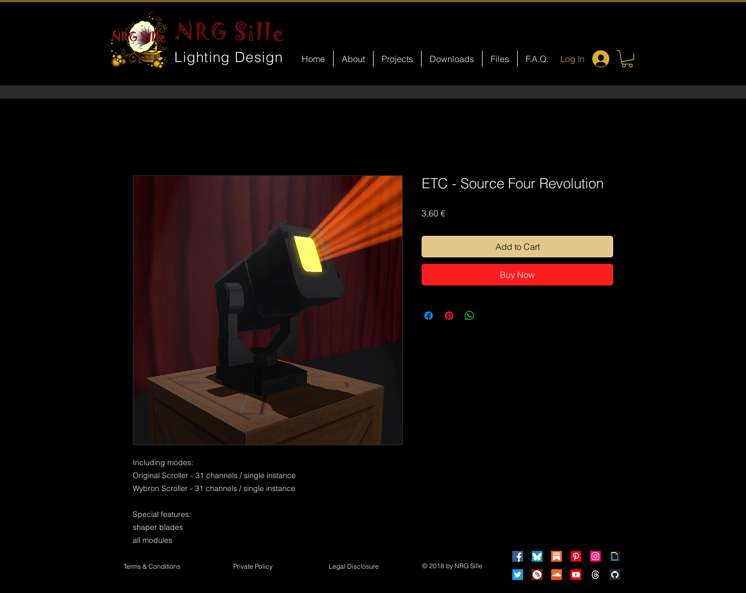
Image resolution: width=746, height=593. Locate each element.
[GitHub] (614, 574)
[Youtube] (576, 574)
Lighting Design (228, 57)
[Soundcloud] (556, 574)
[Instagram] (595, 556)
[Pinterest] (576, 556)
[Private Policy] (252, 567)
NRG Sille (230, 31)
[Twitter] (517, 574)
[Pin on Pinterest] (449, 315)
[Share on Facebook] (428, 315)
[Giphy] (614, 556)
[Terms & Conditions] (151, 567)
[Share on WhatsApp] (469, 315)
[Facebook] (517, 556)
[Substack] (556, 556)
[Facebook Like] (383, 461)
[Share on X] (490, 315)
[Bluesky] (537, 556)
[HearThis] (537, 574)
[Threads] (595, 574)
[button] (627, 58)
